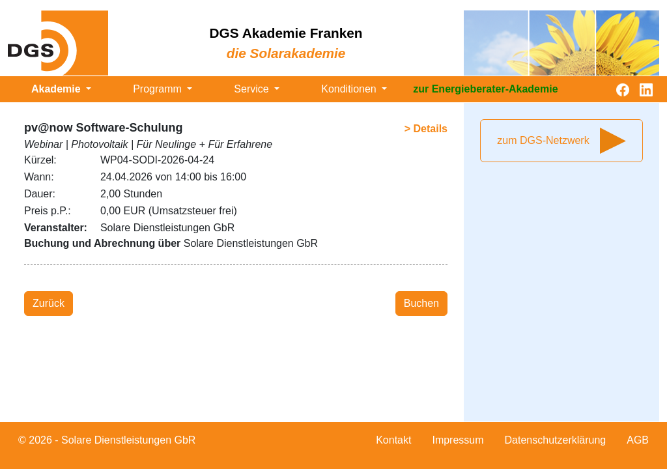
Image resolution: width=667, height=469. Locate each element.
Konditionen (350, 88)
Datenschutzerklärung (555, 440)
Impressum (457, 440)
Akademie (57, 88)
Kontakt (393, 440)
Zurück (48, 303)
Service (253, 88)
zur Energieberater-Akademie (485, 88)
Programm (158, 88)
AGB (638, 440)
